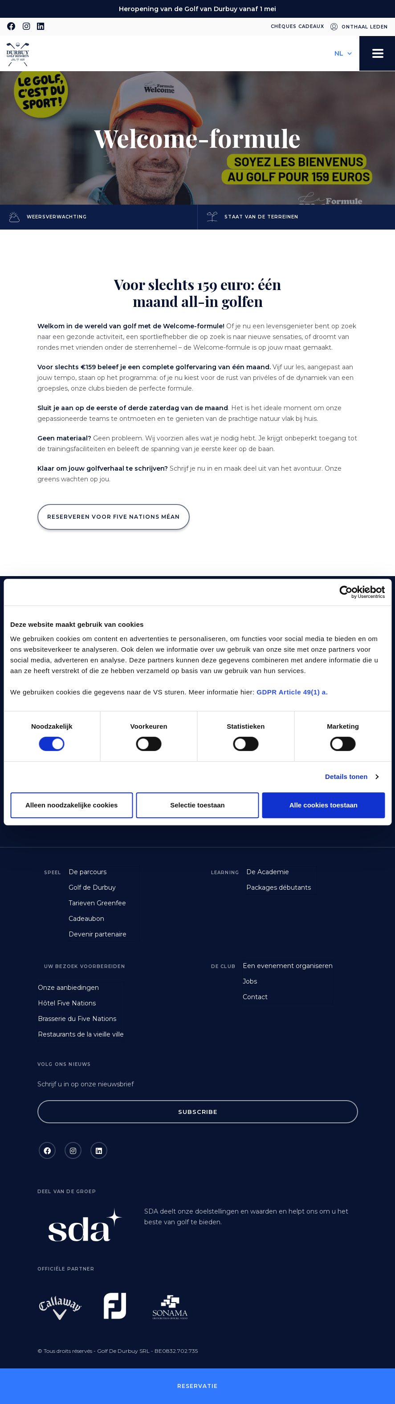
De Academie (267, 872)
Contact (255, 997)
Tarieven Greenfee (97, 903)
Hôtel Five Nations (67, 1003)
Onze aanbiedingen (68, 988)
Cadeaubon (86, 919)
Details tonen (346, 776)
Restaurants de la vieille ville (81, 1034)
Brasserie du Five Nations (77, 1019)
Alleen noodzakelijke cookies (71, 805)
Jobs (250, 981)
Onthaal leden (365, 27)
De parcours (87, 872)
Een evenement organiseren (288, 966)
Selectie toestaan (197, 805)
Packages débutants (278, 888)
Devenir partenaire (97, 934)
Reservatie (197, 1386)
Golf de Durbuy (92, 888)
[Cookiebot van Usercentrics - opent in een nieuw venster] (346, 592)
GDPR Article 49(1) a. (292, 692)
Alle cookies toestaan (323, 805)
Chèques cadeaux (297, 26)
